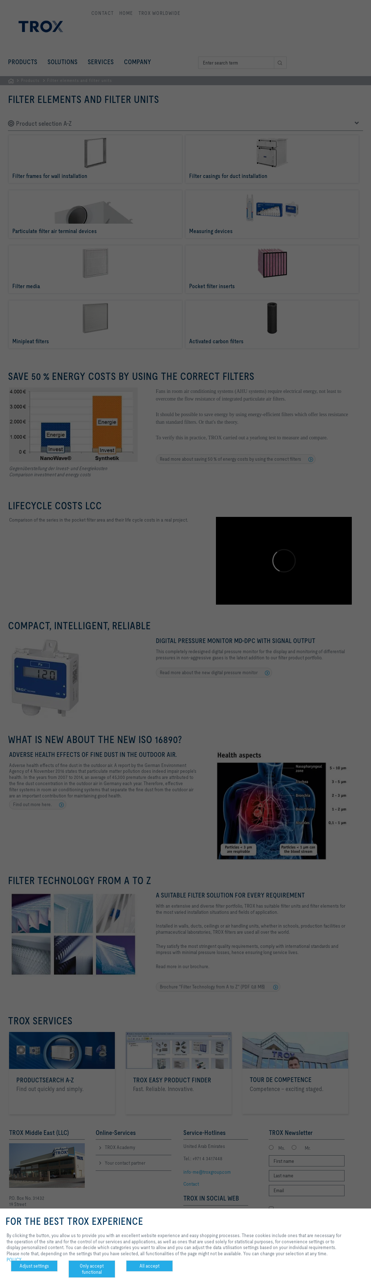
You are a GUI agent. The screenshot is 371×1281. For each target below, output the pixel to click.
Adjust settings (34, 1266)
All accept (149, 1266)
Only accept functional (92, 1269)
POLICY (14, 1260)
